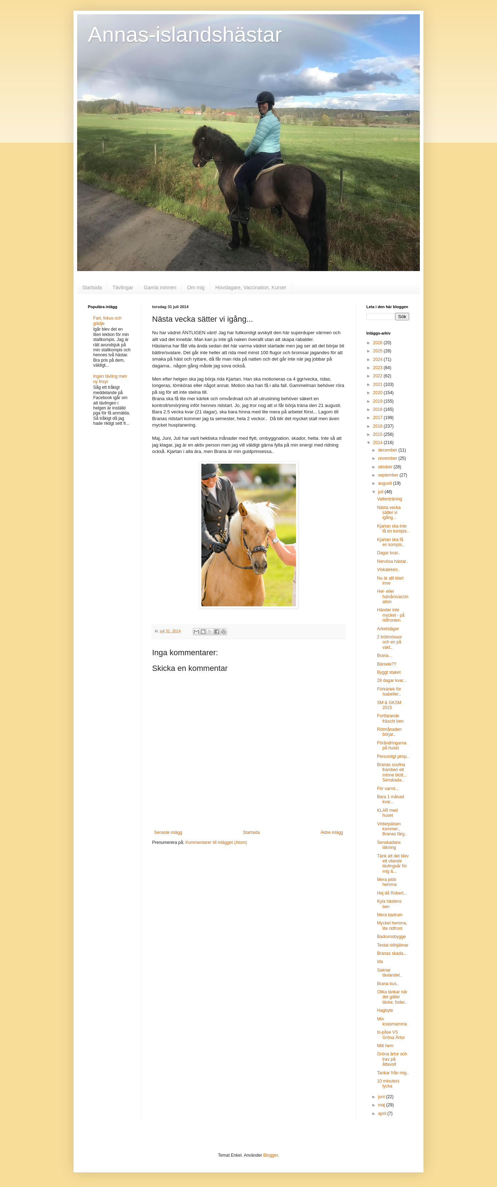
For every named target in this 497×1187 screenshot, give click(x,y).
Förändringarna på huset (391, 745)
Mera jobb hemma (387, 882)
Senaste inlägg (168, 832)
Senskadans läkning (389, 845)
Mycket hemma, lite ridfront (392, 926)
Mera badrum (389, 914)
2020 (378, 392)
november (388, 458)
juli (381, 491)
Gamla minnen (160, 287)
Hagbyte (385, 1010)
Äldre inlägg (332, 832)
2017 (378, 417)
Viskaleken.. (388, 569)
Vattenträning (389, 498)
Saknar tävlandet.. (389, 973)
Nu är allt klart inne (390, 581)
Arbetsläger (388, 628)
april (382, 1113)
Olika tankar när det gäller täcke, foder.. (392, 997)
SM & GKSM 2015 (389, 705)
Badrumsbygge (391, 936)
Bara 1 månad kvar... (390, 799)
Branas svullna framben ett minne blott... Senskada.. (392, 772)
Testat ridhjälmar (392, 945)
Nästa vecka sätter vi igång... (389, 512)
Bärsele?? (386, 664)
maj (382, 1104)
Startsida (92, 287)
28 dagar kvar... (392, 680)
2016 (378, 426)
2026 (378, 342)
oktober (385, 466)
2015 (378, 434)
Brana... (384, 655)
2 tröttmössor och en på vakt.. (389, 642)
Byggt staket (389, 672)
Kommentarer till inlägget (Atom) (216, 842)
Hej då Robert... (392, 893)
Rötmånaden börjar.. (389, 732)
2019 (378, 401)
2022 (378, 375)
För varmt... (388, 788)
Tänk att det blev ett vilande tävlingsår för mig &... (393, 864)
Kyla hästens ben (389, 904)
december (388, 450)
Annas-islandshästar (185, 34)
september (389, 475)
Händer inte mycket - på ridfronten (391, 615)
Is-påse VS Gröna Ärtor (391, 1035)
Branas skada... (392, 953)
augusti (385, 483)
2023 (378, 367)
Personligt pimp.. (393, 756)
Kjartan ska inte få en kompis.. (393, 529)
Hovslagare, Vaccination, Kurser (250, 287)
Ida (380, 961)
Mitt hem (385, 1045)
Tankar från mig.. (393, 1072)
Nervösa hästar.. (392, 561)
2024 (378, 359)
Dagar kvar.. (388, 552)
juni (382, 1096)
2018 (378, 409)
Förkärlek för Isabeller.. (389, 692)
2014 (378, 442)
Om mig (196, 287)
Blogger (270, 1155)
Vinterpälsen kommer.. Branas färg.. (392, 829)
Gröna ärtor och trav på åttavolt (392, 1059)
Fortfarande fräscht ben (390, 718)
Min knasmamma (392, 1021)
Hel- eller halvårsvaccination (392, 596)
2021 (378, 384)
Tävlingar (122, 287)
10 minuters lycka (388, 1084)
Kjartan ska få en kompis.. (390, 542)
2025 (378, 350)
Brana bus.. (388, 983)
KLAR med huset (387, 813)
